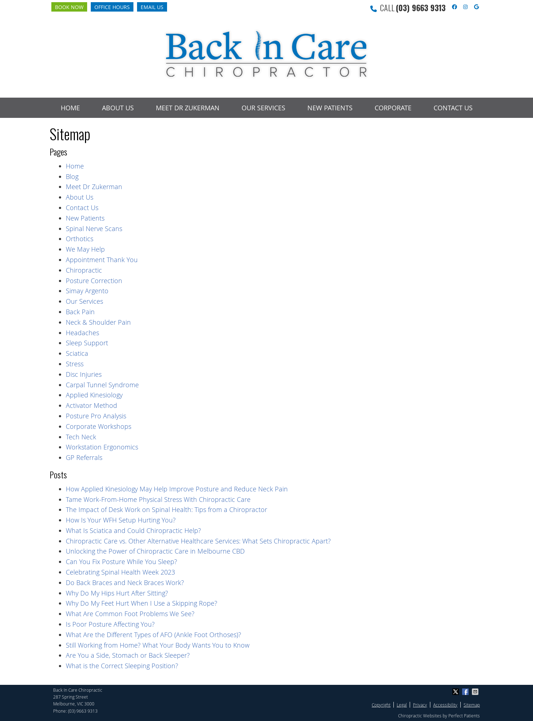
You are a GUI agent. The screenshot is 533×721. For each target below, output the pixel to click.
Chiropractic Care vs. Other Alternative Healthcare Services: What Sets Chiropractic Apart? (198, 541)
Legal (402, 705)
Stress (75, 363)
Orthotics (79, 238)
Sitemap (472, 705)
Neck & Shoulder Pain (98, 322)
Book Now (69, 7)
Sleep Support (87, 342)
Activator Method (91, 405)
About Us (118, 107)
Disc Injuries (84, 374)
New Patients (330, 107)
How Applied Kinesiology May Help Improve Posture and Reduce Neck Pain (177, 489)
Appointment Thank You (102, 259)
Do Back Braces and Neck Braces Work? (125, 582)
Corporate (393, 107)
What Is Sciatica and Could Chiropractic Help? (133, 530)
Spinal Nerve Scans (94, 228)
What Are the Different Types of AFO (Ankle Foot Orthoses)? (153, 634)
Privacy (420, 705)
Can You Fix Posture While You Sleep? (121, 561)
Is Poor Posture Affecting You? (110, 624)
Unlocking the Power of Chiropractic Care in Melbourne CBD (155, 551)
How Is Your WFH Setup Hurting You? (121, 520)
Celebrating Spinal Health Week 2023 (120, 572)
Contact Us (453, 107)
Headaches (82, 332)
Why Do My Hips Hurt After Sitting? (117, 593)
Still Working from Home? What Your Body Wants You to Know (158, 645)
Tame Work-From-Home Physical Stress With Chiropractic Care (158, 499)
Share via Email (476, 691)
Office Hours (112, 7)
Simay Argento (87, 290)
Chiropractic (84, 270)
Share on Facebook (466, 691)
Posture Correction (94, 280)
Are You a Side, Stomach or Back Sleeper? (128, 655)
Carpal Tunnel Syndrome (102, 384)
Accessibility (445, 705)
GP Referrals (84, 457)
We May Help (85, 249)
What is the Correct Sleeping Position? (122, 665)
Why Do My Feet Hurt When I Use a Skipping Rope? (141, 603)
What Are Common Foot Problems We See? (130, 613)
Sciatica (77, 353)
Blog (72, 176)
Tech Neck (81, 436)
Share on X (456, 691)
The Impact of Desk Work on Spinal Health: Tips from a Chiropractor (166, 509)
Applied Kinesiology (94, 395)
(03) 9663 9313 (420, 7)
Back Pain (80, 311)
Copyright (381, 705)
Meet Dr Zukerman (187, 107)
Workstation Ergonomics (102, 447)
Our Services (263, 107)
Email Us (152, 7)
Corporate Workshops (98, 426)
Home (70, 107)
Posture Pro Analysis (96, 415)
